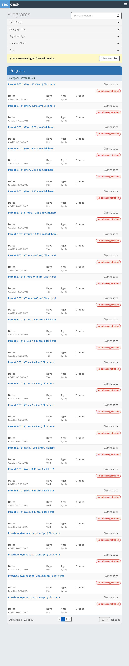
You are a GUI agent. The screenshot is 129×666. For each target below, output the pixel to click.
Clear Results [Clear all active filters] (109, 58)
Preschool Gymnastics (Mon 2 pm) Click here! (34, 533)
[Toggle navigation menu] (125, 4)
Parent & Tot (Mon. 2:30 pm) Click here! (31, 127)
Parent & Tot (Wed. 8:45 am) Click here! (31, 469)
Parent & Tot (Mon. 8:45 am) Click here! (31, 148)
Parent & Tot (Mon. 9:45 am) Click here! (31, 169)
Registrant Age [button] (64, 36)
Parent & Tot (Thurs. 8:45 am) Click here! (32, 255)
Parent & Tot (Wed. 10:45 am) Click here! (31, 447)
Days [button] (64, 50)
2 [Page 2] (66, 619)
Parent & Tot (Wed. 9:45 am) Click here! (31, 490)
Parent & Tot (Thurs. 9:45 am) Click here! (32, 276)
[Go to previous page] (59, 619)
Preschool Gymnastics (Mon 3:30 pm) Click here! (36, 575)
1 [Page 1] (62, 619)
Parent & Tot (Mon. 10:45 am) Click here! (31, 84)
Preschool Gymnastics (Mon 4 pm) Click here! (34, 597)
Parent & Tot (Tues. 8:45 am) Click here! (31, 362)
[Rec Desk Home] (18, 4)
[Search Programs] (118, 15)
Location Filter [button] (64, 43)
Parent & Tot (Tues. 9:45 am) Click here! (31, 405)
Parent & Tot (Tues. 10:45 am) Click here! (32, 319)
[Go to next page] (70, 619)
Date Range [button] (64, 22)
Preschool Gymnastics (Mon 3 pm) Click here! (34, 554)
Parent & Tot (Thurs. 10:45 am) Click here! (32, 212)
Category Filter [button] (64, 29)
